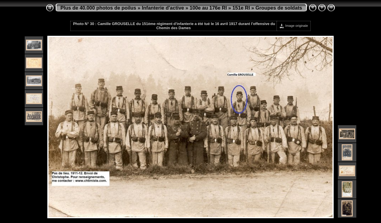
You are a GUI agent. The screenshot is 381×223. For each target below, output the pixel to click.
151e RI (241, 8)
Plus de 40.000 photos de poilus (98, 8)
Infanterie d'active (163, 8)
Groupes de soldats (278, 8)
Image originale (293, 25)
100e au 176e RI (208, 8)
